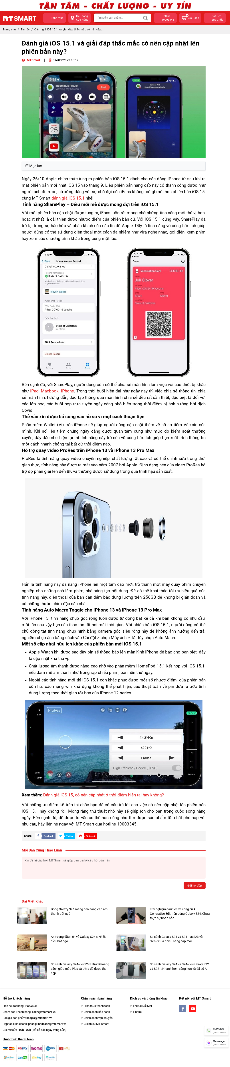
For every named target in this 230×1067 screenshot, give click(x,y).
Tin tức (25, 29)
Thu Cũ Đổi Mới (142, 1006)
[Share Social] (44, 836)
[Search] (145, 18)
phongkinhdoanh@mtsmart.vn (47, 1023)
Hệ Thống (82, 18)
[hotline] (216, 1030)
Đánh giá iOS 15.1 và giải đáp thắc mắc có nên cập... (68, 29)
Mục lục (33, 166)
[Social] (182, 1008)
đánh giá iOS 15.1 (68, 198)
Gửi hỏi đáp (194, 885)
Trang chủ (9, 29)
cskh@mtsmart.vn (44, 1012)
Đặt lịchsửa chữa (217, 18)
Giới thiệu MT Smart (96, 1023)
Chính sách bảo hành (97, 1012)
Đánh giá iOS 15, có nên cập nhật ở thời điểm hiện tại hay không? (103, 795)
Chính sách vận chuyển (98, 1017)
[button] (54, 18)
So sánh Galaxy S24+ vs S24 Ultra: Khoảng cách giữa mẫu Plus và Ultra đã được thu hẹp (80, 968)
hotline (168, 18)
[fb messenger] (216, 1042)
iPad (34, 391)
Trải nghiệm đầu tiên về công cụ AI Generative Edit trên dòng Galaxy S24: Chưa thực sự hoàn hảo (180, 913)
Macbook (50, 391)
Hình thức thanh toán (97, 1006)
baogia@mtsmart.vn (39, 1017)
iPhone (67, 391)
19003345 (31, 1006)
